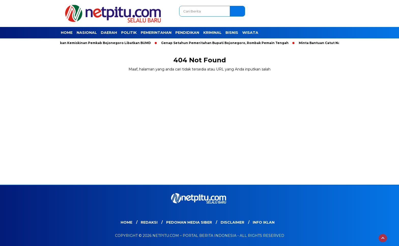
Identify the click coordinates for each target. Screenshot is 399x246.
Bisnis (231, 32)
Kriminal (212, 32)
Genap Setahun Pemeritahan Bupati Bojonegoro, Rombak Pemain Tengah (226, 43)
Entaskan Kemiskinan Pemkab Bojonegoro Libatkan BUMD (101, 43)
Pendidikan (187, 32)
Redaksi (149, 222)
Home (67, 32)
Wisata (250, 32)
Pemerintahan (156, 32)
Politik (129, 32)
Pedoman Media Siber (189, 222)
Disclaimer (232, 222)
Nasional (87, 32)
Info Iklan (264, 222)
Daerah (109, 32)
